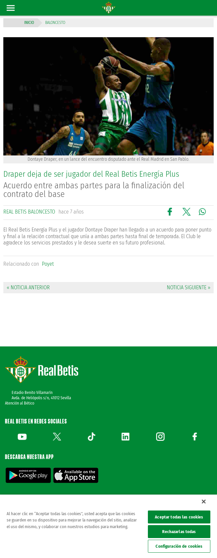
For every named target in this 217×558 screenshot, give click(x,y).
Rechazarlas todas (179, 531)
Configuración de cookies (179, 546)
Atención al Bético (19, 403)
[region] (108, 526)
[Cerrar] (204, 502)
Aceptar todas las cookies (179, 516)
